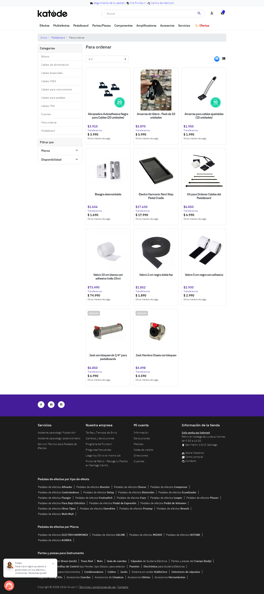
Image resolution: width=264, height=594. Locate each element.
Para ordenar (49, 122)
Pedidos (138, 444)
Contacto (190, 461)
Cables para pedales (53, 97)
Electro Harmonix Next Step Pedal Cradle (156, 196)
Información (141, 432)
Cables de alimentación (55, 64)
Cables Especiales (52, 73)
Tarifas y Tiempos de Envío (101, 432)
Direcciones (141, 455)
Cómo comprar (194, 456)
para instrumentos (59, 571)
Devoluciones (142, 438)
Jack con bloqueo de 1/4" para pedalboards (108, 357)
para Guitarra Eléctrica (164, 566)
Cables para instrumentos (56, 89)
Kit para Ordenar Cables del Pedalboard (204, 196)
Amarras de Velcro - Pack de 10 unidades (156, 116)
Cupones (139, 461)
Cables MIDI (48, 81)
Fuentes (46, 114)
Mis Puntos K (137, 3)
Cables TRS (48, 106)
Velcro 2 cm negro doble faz (156, 275)
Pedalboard (58, 37)
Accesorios (79, 577)
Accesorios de (109, 577)
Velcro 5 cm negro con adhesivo (204, 275)
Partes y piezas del (57, 561)
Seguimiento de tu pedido (109, 3)
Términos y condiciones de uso (97, 587)
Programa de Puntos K (99, 444)
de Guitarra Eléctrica (149, 561)
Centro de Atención (162, 3)
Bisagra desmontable (108, 194)
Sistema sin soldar (149, 571)
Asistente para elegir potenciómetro (59, 438)
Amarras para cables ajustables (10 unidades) (204, 116)
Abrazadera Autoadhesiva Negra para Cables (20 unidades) (108, 116)
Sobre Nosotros (194, 452)
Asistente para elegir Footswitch (57, 432)
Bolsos (45, 56)
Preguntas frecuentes (98, 449)
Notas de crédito (143, 449)
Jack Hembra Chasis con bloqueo (156, 355)
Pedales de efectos (55, 487)
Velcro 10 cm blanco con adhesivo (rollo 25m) (108, 276)
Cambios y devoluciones (100, 438)
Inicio (43, 37)
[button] (222, 13)
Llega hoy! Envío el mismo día (103, 455)
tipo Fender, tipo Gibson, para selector (90, 566)
